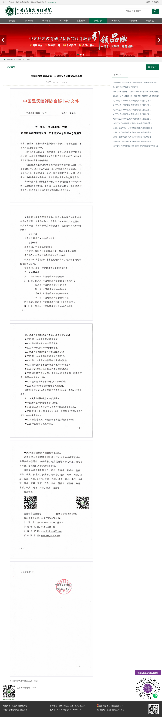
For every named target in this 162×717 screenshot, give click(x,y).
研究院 (12, 20)
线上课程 (46, 20)
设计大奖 (98, 20)
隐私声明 (24, 706)
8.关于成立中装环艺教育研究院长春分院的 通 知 (132, 114)
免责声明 (15, 706)
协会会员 (133, 20)
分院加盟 (150, 20)
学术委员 (115, 20)
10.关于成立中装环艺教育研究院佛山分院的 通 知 (132, 123)
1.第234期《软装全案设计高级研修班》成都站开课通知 (135, 83)
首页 (148, 2)
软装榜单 (81, 20)
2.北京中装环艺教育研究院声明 (125, 87)
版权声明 (6, 706)
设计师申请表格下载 (18, 681)
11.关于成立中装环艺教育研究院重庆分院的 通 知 (132, 128)
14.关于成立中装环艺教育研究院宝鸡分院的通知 (132, 142)
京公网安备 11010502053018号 (110, 706)
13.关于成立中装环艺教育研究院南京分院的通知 (132, 137)
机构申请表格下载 (17, 688)
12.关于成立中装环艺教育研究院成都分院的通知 (132, 132)
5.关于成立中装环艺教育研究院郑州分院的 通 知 (132, 101)
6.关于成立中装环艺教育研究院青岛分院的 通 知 (132, 105)
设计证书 (63, 20)
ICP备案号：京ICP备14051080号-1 (110, 710)
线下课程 (29, 20)
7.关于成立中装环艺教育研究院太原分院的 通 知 (132, 110)
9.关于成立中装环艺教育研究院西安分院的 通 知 (132, 119)
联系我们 (155, 2)
